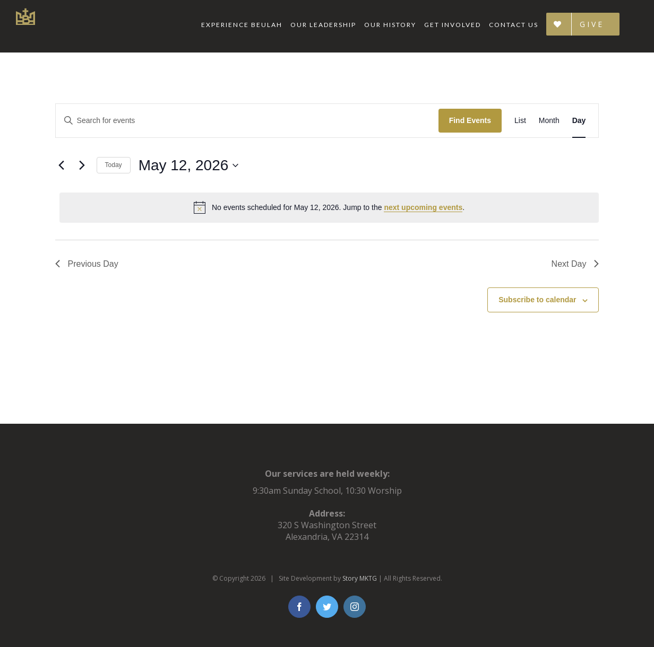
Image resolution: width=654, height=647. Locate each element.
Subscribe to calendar (537, 299)
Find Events (470, 120)
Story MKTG (359, 578)
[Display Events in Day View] (579, 120)
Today (113, 165)
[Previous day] (61, 165)
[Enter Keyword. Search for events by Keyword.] (247, 120)
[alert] (329, 207)
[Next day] (82, 165)
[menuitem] (245, 25)
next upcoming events (423, 207)
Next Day (575, 263)
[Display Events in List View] (520, 120)
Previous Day (86, 263)
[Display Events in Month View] (549, 120)
